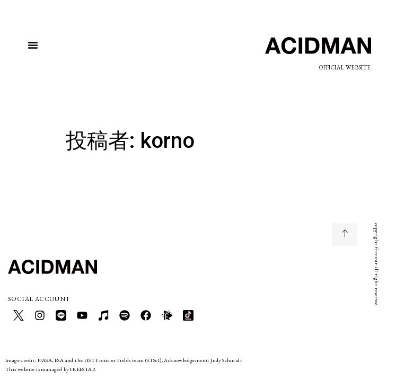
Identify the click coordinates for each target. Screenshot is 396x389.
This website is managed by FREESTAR (50, 369)
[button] (33, 45)
